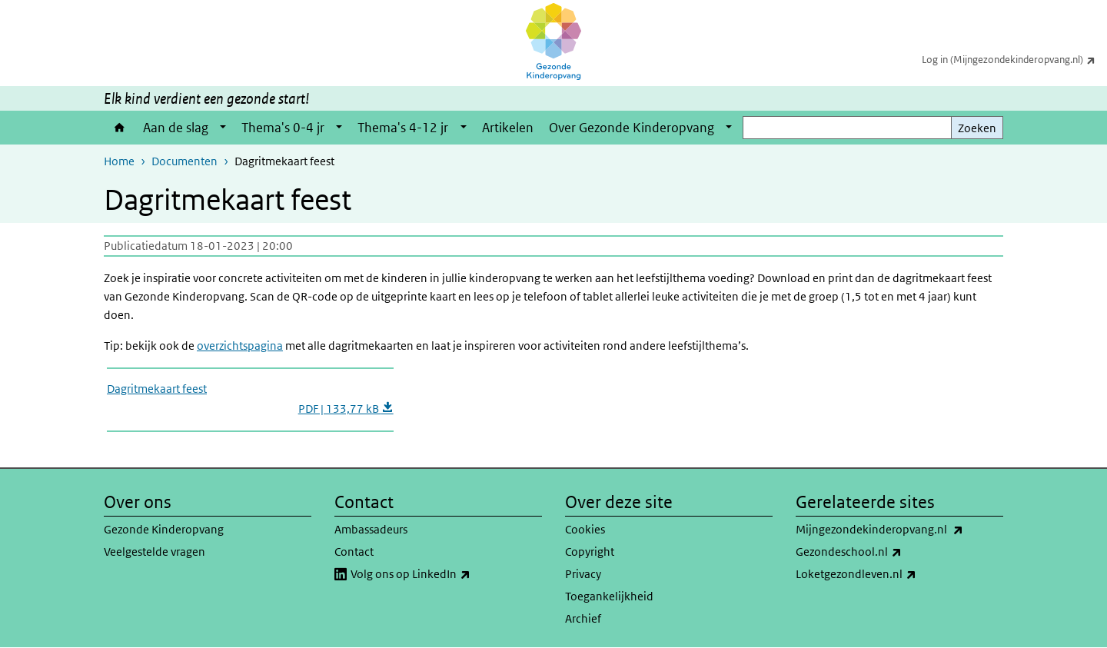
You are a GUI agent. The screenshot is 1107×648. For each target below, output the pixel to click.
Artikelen (508, 127)
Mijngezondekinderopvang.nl (899, 529)
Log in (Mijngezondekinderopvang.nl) (1014, 59)
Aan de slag (175, 127)
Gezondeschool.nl (882, 552)
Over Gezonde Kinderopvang (631, 127)
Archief (583, 618)
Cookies (585, 529)
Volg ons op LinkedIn (444, 574)
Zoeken (977, 128)
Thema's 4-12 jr (402, 127)
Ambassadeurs (370, 529)
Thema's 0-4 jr (282, 127)
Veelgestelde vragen (154, 551)
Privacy (583, 574)
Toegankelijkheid (609, 596)
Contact (354, 551)
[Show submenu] (223, 128)
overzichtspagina (240, 345)
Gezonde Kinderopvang (164, 529)
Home (119, 128)
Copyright (589, 551)
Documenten (184, 161)
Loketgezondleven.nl (890, 574)
